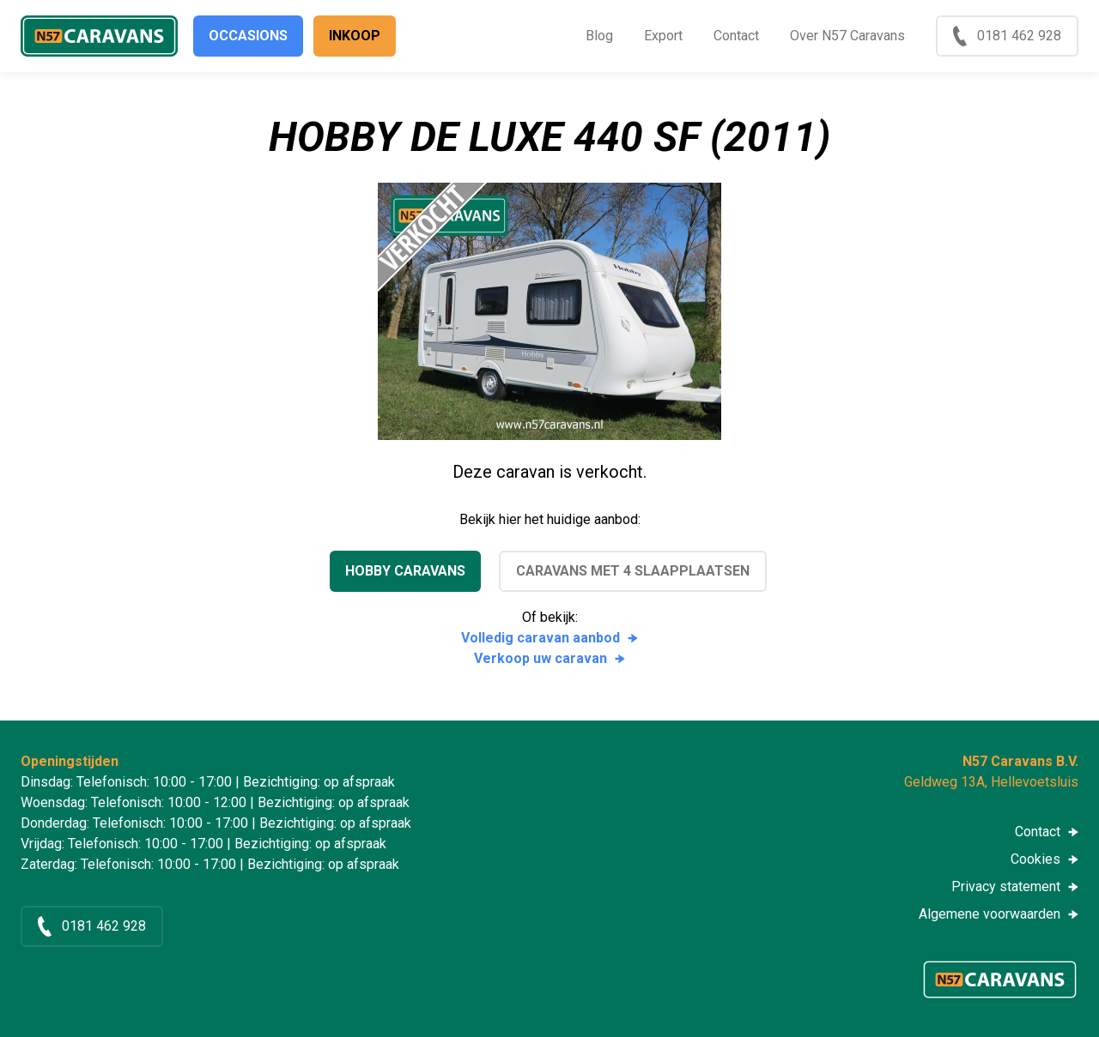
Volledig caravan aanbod (540, 638)
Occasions (248, 35)
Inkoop (354, 35)
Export (663, 35)
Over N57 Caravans (847, 35)
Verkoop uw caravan (540, 658)
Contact (736, 35)
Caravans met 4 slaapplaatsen (633, 571)
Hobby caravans (405, 571)
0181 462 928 (1019, 35)
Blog (599, 35)
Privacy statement (1005, 886)
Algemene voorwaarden (989, 914)
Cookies (1035, 859)
